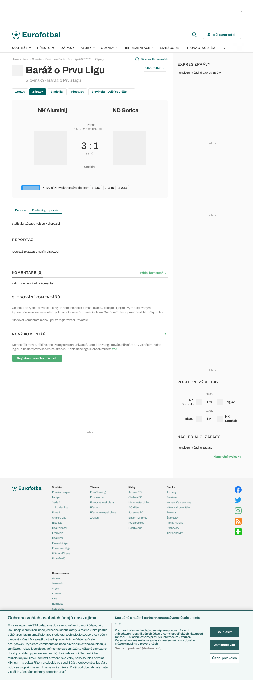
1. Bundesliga (60, 507)
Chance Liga (59, 517)
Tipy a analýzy (175, 533)
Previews (172, 497)
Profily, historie (175, 522)
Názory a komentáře (178, 507)
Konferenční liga (61, 548)
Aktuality (172, 492)
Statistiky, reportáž (45, 210)
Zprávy (20, 91)
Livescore (169, 48)
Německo (57, 603)
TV (223, 48)
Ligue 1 (56, 512)
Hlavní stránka (20, 59)
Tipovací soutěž (200, 48)
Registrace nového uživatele (37, 358)
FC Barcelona (136, 522)
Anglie (55, 588)
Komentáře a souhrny (179, 502)
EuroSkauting (98, 492)
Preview (20, 210)
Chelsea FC (135, 497)
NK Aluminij (52, 110)
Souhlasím (224, 632)
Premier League (61, 492)
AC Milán (133, 507)
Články (171, 487)
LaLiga (56, 497)
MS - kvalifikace (61, 553)
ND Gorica (125, 110)
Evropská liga (60, 543)
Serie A (56, 502)
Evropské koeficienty (102, 502)
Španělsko (58, 608)
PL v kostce (97, 497)
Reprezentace (139, 48)
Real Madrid (135, 528)
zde (114, 349)
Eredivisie (57, 533)
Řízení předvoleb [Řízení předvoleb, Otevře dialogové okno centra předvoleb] (224, 658)
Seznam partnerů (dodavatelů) (138, 648)
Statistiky (56, 91)
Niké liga (57, 522)
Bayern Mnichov (137, 517)
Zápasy (67, 48)
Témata (94, 487)
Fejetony (172, 512)
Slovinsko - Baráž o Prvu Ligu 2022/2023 (68, 59)
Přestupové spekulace (103, 512)
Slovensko (58, 583)
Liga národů (58, 558)
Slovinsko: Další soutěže (111, 91)
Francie (56, 593)
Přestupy (46, 48)
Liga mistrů (58, 538)
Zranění (94, 517)
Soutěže (21, 48)
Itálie (54, 598)
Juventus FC (135, 512)
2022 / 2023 (155, 68)
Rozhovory (173, 528)
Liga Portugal (59, 528)
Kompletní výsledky (227, 456)
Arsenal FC (135, 492)
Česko (56, 578)
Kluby (88, 48)
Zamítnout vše (224, 645)
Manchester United (139, 502)
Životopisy (173, 517)
